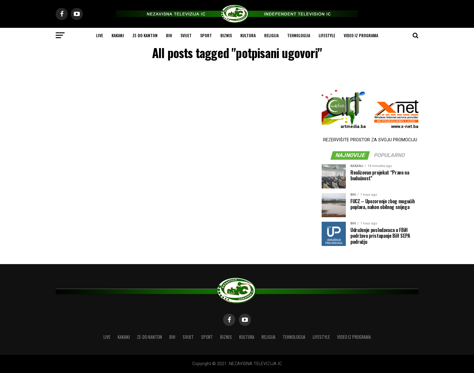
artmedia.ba (353, 126)
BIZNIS (226, 35)
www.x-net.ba (404, 126)
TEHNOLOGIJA (298, 35)
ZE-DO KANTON (144, 35)
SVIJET (186, 35)
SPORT (206, 35)
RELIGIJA (271, 35)
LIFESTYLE (327, 35)
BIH (169, 35)
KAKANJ (118, 35)
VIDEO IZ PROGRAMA (361, 35)
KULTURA (248, 35)
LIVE (99, 35)
